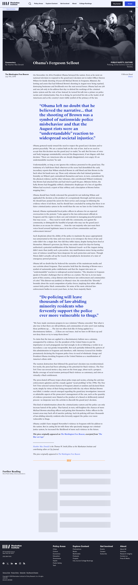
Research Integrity (126, 554)
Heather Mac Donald (16, 65)
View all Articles (10, 9)
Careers (102, 551)
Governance (57, 558)
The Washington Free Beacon (17, 74)
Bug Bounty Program (32, 572)
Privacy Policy (15, 572)
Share (130, 76)
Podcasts (76, 556)
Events (102, 549)
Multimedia (76, 554)
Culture (129, 62)
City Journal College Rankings (83, 561)
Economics (56, 554)
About (74, 3)
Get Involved (64, 3)
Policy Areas (38, 3)
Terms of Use (6, 572)
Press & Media (125, 558)
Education (56, 556)
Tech (54, 565)
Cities (55, 549)
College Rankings (85, 3)
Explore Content (52, 3)
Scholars (123, 551)
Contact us (124, 556)
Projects (75, 558)
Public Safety (117, 62)
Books (75, 551)
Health (55, 561)
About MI (123, 549)
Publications (77, 549)
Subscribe (103, 554)
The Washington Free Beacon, (73, 434)
